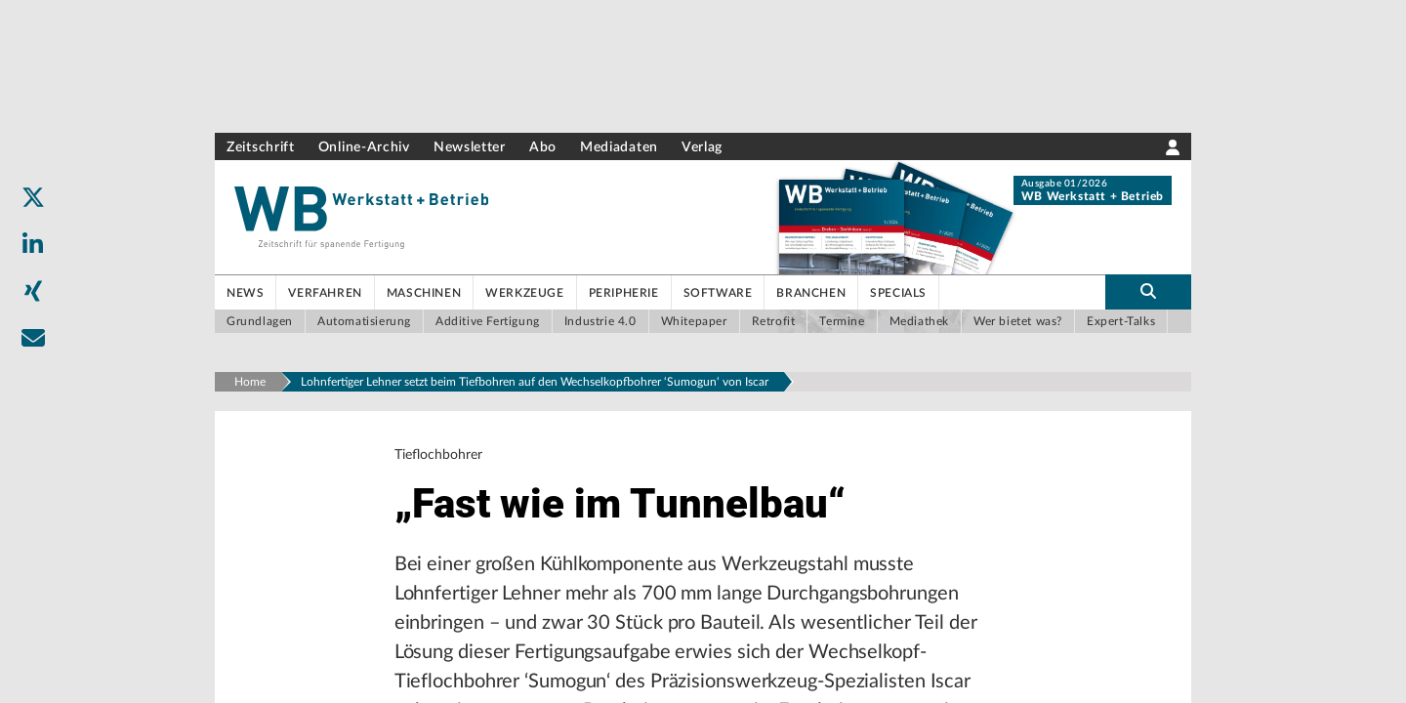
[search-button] (1148, 292)
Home (250, 382)
